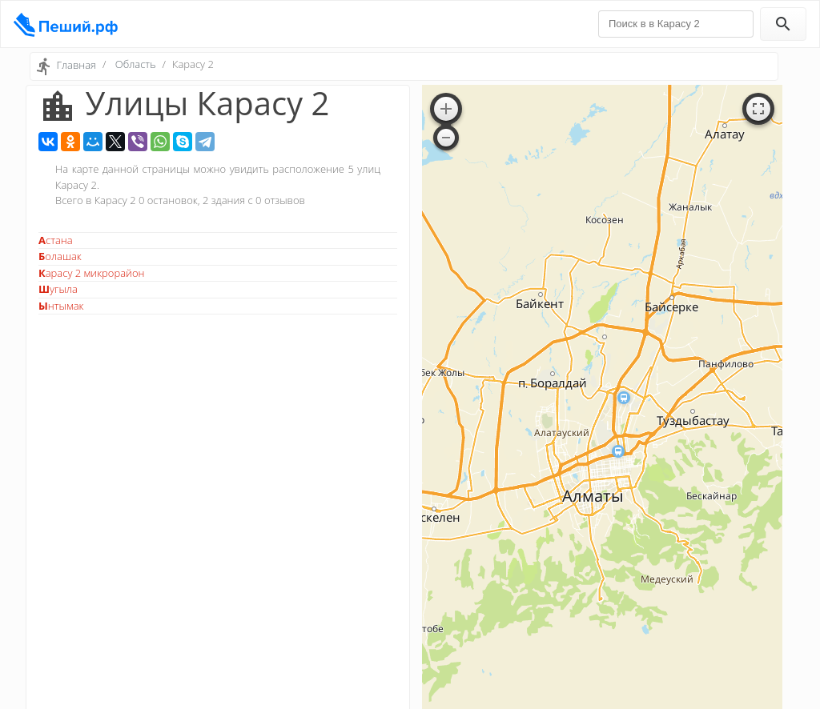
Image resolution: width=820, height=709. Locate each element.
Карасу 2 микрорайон (91, 273)
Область (135, 64)
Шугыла (58, 289)
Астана (55, 240)
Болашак (60, 256)
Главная (76, 65)
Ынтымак (61, 305)
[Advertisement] (217, 436)
